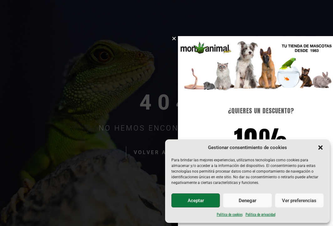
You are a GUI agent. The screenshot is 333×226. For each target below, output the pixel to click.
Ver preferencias (299, 200)
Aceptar (196, 200)
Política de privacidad (260, 214)
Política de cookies (229, 214)
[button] (320, 147)
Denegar (247, 200)
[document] (166, 113)
